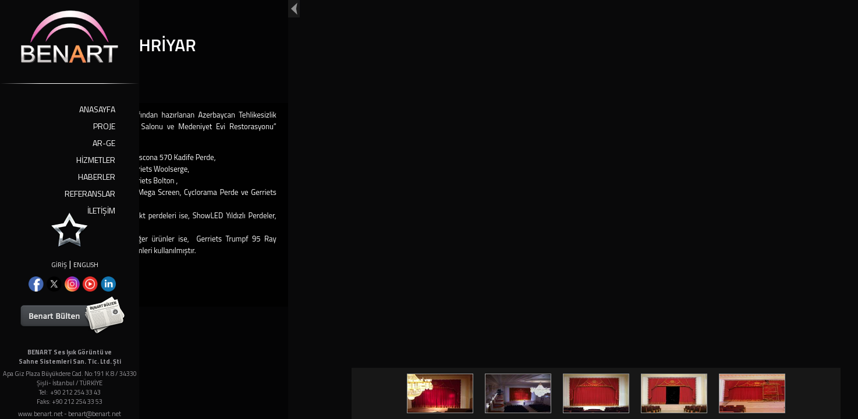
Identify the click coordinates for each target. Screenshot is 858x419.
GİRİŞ (59, 264)
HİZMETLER (95, 160)
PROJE (104, 126)
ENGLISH (85, 264)
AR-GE (104, 143)
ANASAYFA (97, 109)
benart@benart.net (94, 413)
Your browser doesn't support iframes (429, 209)
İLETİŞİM (101, 210)
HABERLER (96, 177)
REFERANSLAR (90, 193)
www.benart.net (40, 413)
